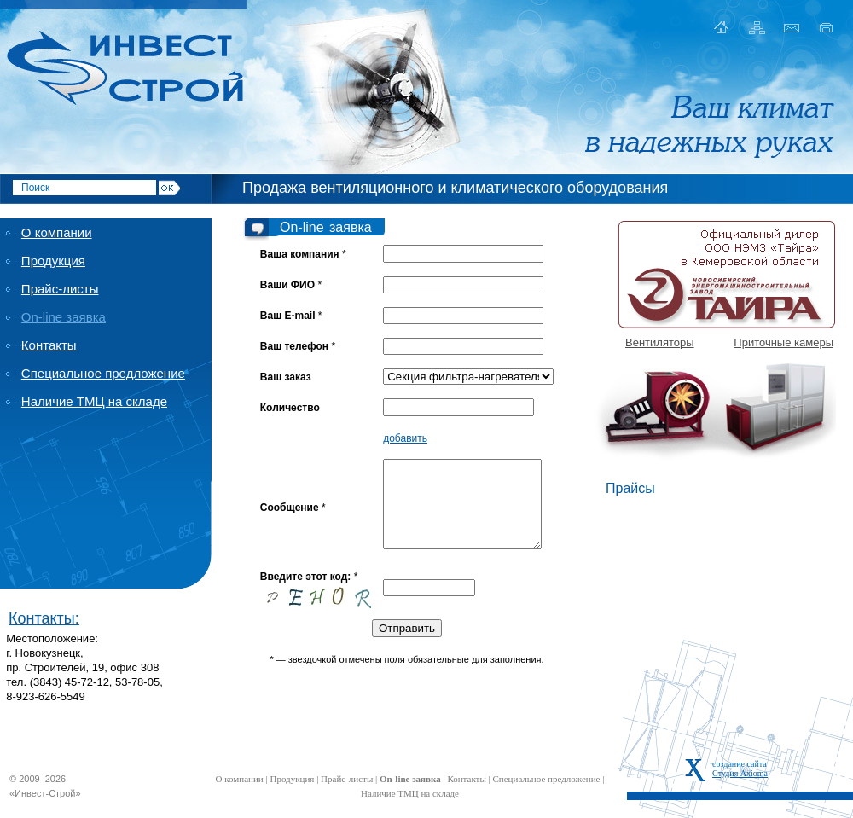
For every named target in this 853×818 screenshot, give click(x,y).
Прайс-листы (60, 288)
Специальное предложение (103, 373)
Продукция (53, 260)
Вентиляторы (659, 342)
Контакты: (44, 618)
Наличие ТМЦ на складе (94, 401)
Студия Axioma (740, 773)
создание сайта (739, 764)
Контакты (49, 345)
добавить (405, 438)
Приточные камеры (783, 342)
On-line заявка (63, 317)
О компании (56, 232)
